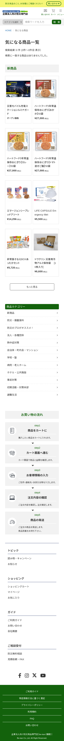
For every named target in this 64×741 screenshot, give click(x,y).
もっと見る (31, 286)
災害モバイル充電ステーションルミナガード (18, 110)
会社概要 (12, 631)
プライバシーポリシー (32, 705)
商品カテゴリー (15, 306)
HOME (8, 30)
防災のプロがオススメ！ (20, 327)
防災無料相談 (15, 653)
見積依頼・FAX (16, 659)
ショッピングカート (18, 586)
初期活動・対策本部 (18, 387)
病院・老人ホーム (16, 365)
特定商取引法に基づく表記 (32, 698)
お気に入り (14, 597)
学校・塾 (12, 357)
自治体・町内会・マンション (22, 350)
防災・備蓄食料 (15, 320)
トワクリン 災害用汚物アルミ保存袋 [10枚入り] (45, 263)
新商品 (10, 313)
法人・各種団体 (15, 335)
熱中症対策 (13, 342)
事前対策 (12, 379)
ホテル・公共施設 (16, 372)
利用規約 (32, 712)
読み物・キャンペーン (19, 558)
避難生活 (12, 394)
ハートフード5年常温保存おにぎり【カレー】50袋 (18, 162)
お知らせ (12, 564)
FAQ (32, 718)
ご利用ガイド (15, 620)
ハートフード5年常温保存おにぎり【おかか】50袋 (45, 110)
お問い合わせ (15, 625)
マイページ (14, 592)
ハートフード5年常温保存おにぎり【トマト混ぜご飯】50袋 (45, 162)
